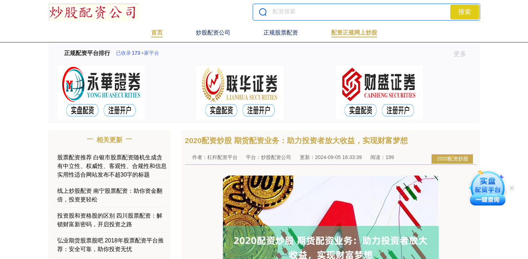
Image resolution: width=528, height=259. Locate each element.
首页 (157, 32)
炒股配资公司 (213, 32)
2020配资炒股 (452, 159)
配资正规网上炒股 (354, 32)
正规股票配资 (280, 32)
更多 (463, 54)
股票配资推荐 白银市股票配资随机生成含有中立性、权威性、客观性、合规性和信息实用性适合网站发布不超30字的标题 (112, 166)
